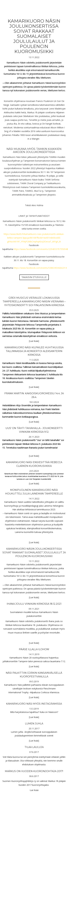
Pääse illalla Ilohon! (34, 649)
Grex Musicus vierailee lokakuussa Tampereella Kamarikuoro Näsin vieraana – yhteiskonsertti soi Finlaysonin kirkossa (34, 301)
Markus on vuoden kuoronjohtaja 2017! (34, 771)
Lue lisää (34, 341)
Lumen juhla (34, 723)
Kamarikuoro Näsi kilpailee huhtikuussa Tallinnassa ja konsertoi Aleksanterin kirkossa (34, 351)
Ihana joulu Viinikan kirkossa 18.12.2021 (34, 603)
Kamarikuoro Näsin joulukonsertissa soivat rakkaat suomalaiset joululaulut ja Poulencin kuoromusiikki (34, 552)
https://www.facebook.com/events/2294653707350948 (41, 249)
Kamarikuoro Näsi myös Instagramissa (34, 703)
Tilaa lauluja (34, 747)
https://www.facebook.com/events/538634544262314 (40, 267)
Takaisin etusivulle (34, 277)
